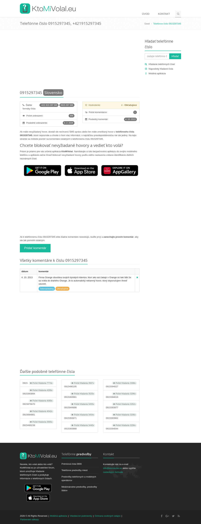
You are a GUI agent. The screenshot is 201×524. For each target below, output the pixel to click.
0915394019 (121, 395)
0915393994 (38, 392)
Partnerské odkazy (29, 519)
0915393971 (79, 416)
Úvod (145, 13)
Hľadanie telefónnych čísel (162, 64)
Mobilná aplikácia (157, 73)
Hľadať (175, 56)
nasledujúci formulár (113, 472)
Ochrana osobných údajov (108, 516)
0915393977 (121, 405)
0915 (38, 383)
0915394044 (121, 427)
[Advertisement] (80, 61)
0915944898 (79, 405)
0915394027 (121, 384)
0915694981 (38, 413)
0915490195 (79, 384)
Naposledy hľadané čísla (161, 69)
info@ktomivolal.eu (112, 468)
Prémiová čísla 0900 (72, 464)
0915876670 (38, 402)
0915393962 (121, 416)
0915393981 (79, 395)
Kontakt (164, 13)
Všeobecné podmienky (81, 516)
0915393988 (79, 427)
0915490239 (38, 423)
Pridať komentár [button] (35, 248)
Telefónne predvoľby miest (75, 470)
